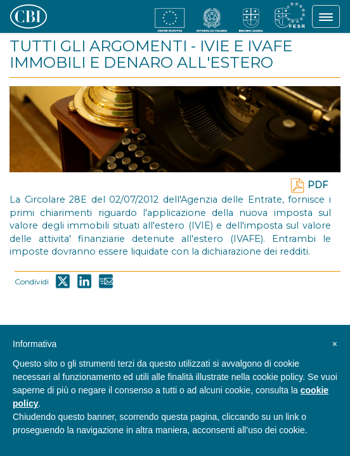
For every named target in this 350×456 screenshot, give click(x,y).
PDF (309, 185)
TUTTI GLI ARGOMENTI (98, 46)
